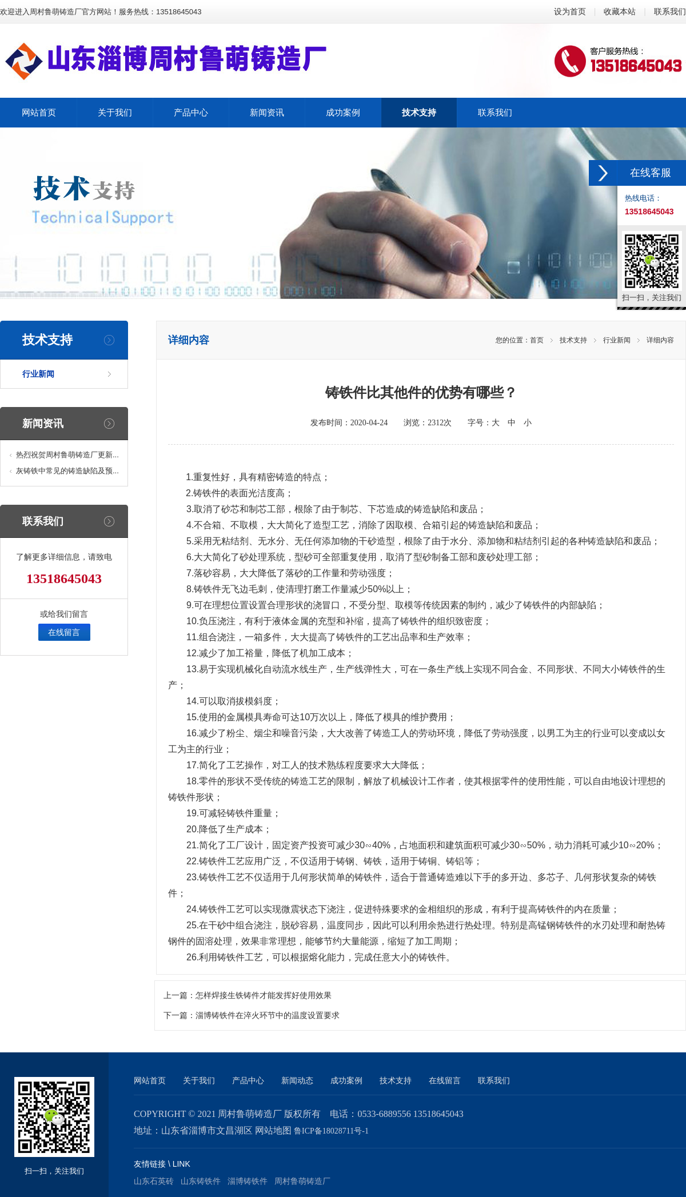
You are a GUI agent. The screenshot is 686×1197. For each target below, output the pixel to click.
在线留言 (64, 632)
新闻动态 (297, 1080)
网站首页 (150, 1080)
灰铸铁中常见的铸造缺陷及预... (67, 470)
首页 (537, 340)
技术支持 (573, 340)
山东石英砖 (154, 1181)
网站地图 (273, 1130)
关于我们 (199, 1080)
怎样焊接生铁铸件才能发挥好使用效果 (264, 995)
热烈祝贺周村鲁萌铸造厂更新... (67, 454)
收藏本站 (620, 11)
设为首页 (570, 11)
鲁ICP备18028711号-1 (331, 1131)
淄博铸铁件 (248, 1181)
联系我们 (670, 11)
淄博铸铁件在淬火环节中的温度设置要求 (268, 1015)
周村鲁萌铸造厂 (302, 1181)
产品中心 (248, 1080)
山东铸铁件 (201, 1181)
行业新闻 (38, 373)
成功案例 (346, 1080)
